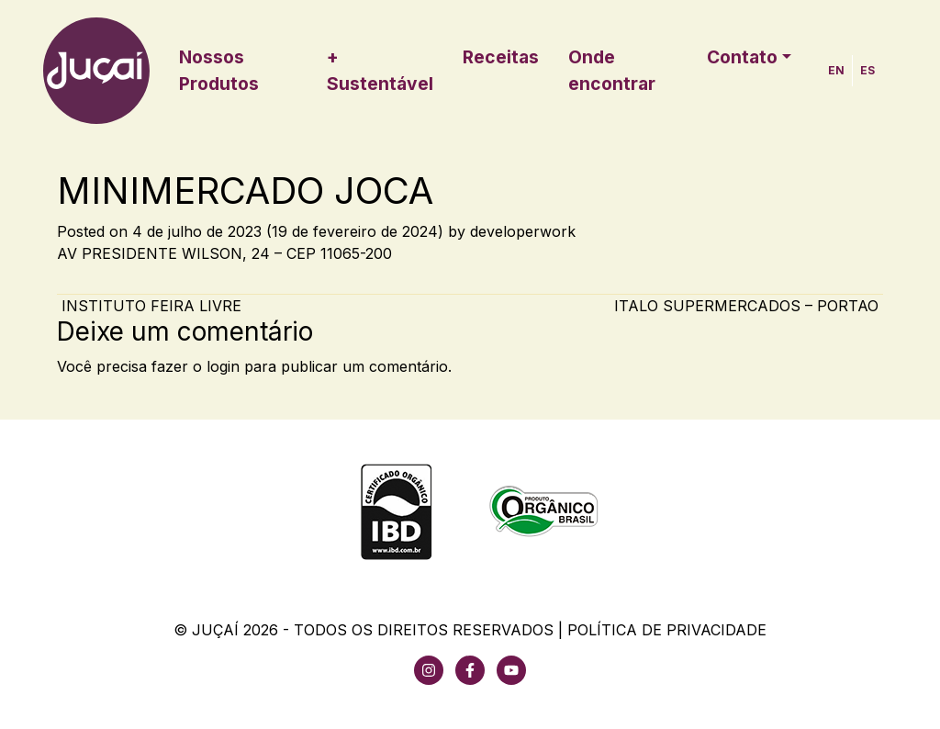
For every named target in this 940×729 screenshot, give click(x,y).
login (223, 366)
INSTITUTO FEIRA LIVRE (149, 306)
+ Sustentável (380, 70)
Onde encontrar (611, 70)
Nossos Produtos (219, 70)
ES (867, 70)
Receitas (501, 57)
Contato (742, 57)
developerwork (523, 231)
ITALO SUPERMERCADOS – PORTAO (748, 306)
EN (836, 70)
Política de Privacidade (667, 630)
